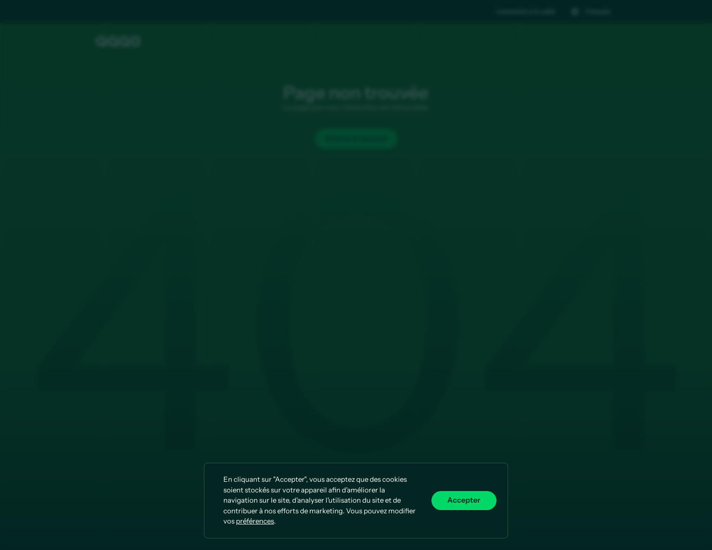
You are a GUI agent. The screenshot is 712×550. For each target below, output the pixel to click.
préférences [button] (255, 521)
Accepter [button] (463, 500)
